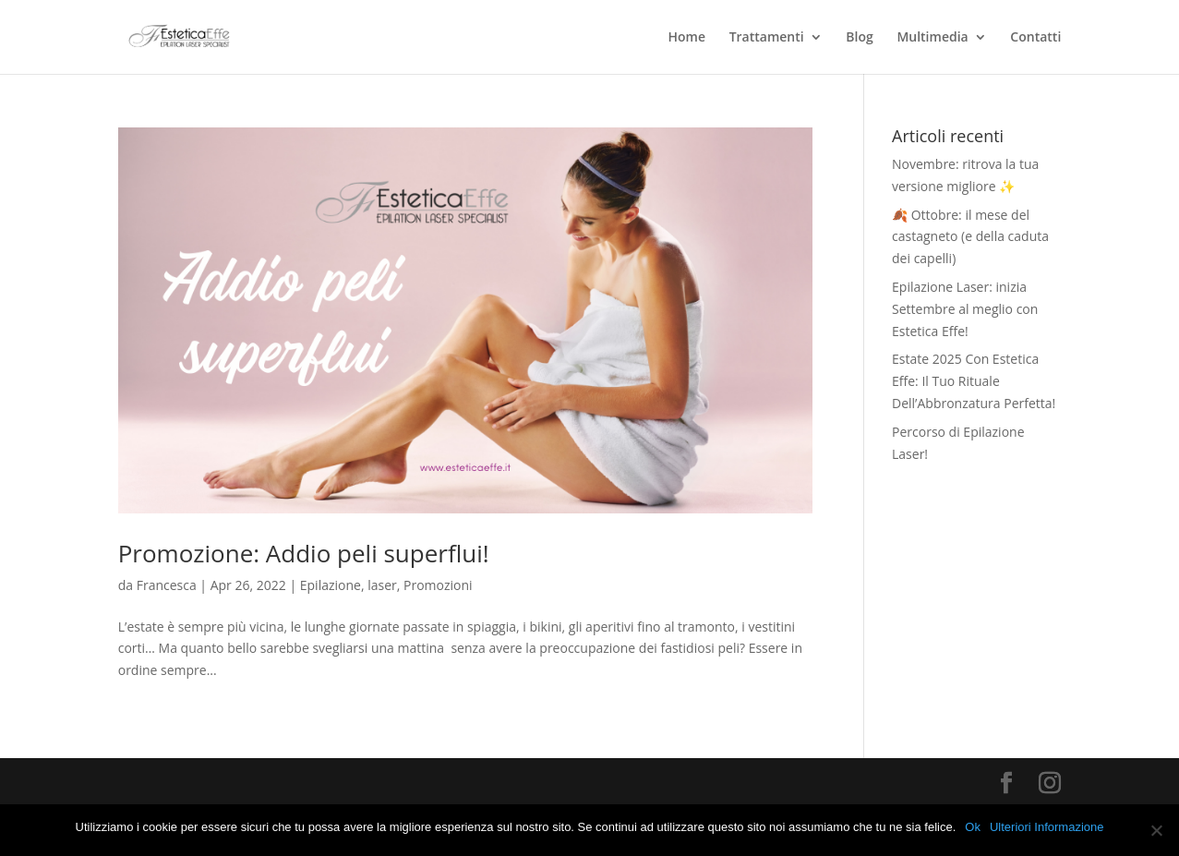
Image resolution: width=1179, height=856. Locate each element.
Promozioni (438, 585)
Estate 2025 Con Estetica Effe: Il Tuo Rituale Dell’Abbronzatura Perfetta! (973, 381)
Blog (859, 37)
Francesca (167, 585)
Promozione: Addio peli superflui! (303, 553)
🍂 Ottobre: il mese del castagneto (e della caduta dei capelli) (970, 237)
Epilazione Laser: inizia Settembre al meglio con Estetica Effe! (965, 309)
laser (382, 585)
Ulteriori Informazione (1047, 827)
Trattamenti (766, 37)
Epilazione (330, 585)
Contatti (1035, 37)
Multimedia (932, 37)
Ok (972, 827)
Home (687, 37)
